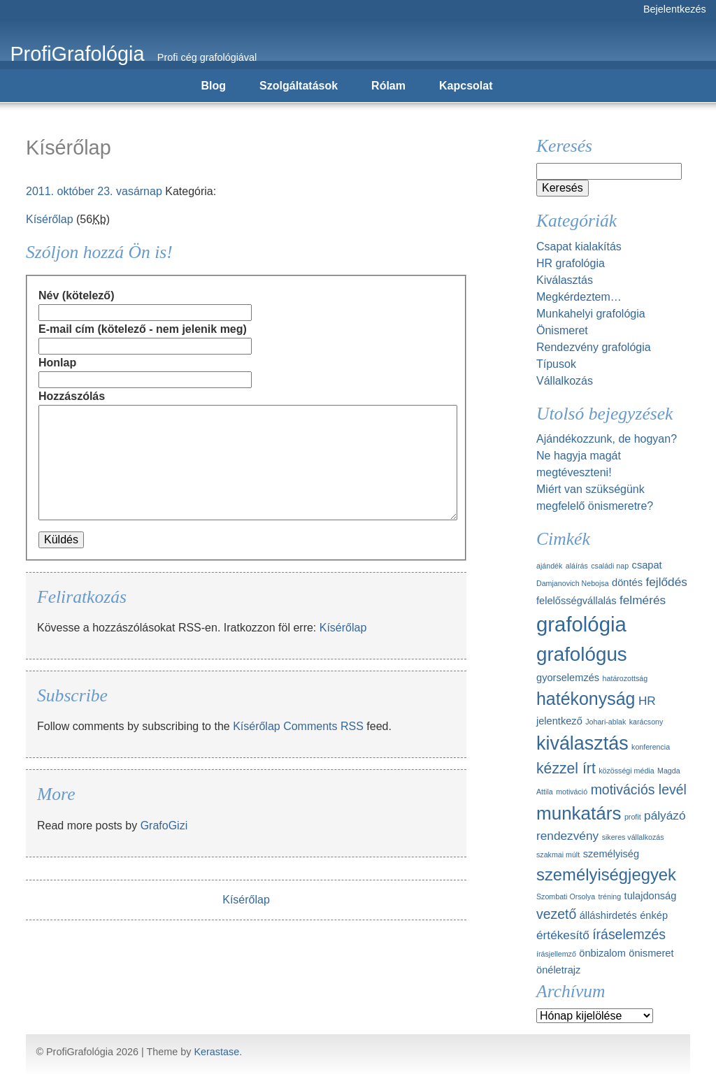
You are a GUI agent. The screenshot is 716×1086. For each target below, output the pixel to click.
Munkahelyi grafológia (590, 314)
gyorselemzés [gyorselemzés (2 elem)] (567, 677)
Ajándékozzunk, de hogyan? (606, 439)
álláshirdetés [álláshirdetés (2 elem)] (608, 915)
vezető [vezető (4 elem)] (556, 914)
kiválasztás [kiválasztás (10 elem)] (582, 743)
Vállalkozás (564, 381)
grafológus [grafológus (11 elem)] (581, 654)
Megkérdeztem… (579, 297)
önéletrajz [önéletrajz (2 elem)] (558, 970)
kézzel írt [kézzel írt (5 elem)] (566, 768)
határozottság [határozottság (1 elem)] (625, 678)
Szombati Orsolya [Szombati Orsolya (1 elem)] (565, 896)
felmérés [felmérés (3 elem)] (643, 600)
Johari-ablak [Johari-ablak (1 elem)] (605, 721)
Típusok (556, 364)
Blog (214, 86)
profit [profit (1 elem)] (632, 817)
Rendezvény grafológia (593, 347)
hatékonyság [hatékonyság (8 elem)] (585, 698)
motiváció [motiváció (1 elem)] (571, 791)
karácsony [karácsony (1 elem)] (646, 721)
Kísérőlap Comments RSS (298, 726)
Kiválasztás (564, 280)
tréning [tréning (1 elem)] (610, 896)
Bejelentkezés (674, 9)
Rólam (388, 86)
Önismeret (562, 330)
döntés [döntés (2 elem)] (627, 582)
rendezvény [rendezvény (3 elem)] (567, 836)
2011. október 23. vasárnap (94, 191)
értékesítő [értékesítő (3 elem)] (562, 935)
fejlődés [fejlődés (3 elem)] (666, 582)
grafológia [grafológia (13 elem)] (581, 624)
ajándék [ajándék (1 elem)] (549, 566)
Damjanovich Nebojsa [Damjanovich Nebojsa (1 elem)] (572, 583)
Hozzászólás (71, 396)
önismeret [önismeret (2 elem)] (651, 953)
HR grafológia (570, 263)
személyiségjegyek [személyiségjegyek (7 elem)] (606, 874)
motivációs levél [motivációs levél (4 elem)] (639, 789)
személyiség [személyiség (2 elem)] (611, 853)
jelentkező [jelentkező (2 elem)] (559, 721)
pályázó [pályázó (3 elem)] (664, 815)
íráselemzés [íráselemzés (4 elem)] (629, 934)
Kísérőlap (49, 219)
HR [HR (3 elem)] (647, 701)
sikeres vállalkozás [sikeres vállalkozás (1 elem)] (633, 837)
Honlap (57, 363)
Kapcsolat (465, 86)
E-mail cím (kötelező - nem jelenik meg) (142, 329)
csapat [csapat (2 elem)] (647, 565)
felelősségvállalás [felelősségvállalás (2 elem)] (576, 600)
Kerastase (216, 1051)
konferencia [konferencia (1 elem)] (650, 747)
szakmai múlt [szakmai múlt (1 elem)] (558, 854)
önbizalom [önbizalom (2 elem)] (602, 953)
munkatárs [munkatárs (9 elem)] (578, 813)
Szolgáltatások (298, 86)
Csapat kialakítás (579, 246)
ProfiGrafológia (77, 54)
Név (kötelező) (76, 295)
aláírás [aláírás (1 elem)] (577, 566)
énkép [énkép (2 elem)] (654, 915)
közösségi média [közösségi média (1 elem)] (626, 770)
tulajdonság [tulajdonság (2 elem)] (650, 895)
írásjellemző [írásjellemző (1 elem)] (556, 954)
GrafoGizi (164, 825)
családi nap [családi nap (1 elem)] (610, 566)
